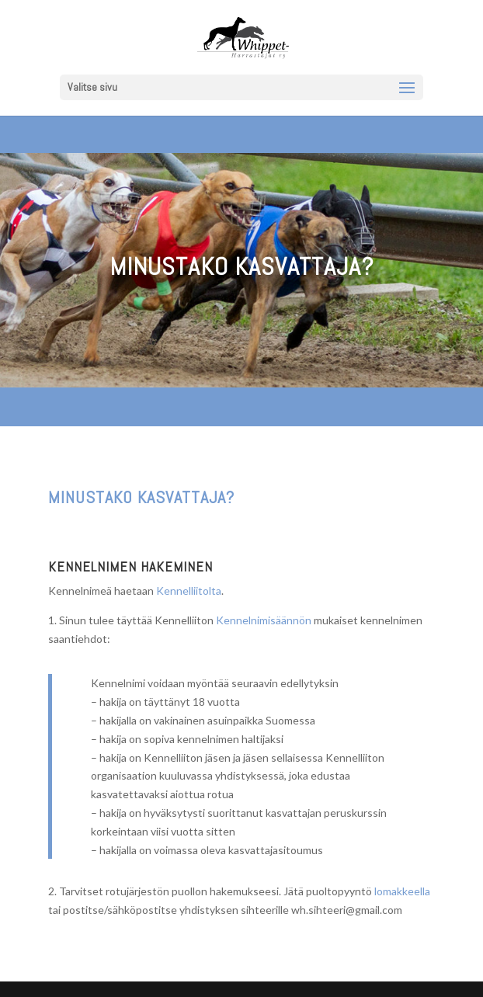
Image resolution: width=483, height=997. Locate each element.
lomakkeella (402, 891)
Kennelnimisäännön (263, 620)
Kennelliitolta (188, 590)
